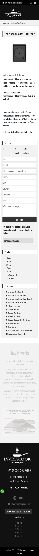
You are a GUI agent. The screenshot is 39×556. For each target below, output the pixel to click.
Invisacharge (10, 278)
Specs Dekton (11, 327)
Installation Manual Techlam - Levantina (19, 330)
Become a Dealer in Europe (18, 511)
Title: (4, 149)
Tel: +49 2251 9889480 (18, 487)
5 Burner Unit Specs (13, 323)
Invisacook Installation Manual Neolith (19, 299)
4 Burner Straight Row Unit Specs (18, 320)
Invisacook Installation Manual (16, 295)
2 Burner (8, 261)
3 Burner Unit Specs (13, 313)
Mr (15, 149)
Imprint (19, 553)
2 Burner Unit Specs (13, 309)
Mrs (25, 149)
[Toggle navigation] (31, 13)
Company (27, 152)
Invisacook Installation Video (16, 334)
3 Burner (8, 265)
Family (16, 152)
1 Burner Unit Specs (13, 306)
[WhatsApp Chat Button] (2, 490)
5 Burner (8, 271)
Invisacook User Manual (14, 292)
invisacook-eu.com (11, 240)
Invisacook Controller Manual (16, 302)
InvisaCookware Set (12, 275)
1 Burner (8, 258)
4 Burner (8, 268)
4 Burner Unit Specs (13, 316)
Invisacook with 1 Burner (13, 75)
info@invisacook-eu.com (12, 2)
